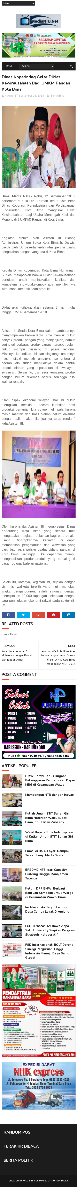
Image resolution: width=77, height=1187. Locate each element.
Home (9, 66)
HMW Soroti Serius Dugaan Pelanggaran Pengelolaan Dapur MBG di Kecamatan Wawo (50, 780)
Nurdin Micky (60, 1180)
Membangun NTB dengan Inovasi (50, 795)
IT (32, 1180)
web (25, 1180)
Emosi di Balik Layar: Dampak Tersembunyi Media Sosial (47, 853)
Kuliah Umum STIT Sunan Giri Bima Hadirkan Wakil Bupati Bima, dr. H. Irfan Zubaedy (47, 817)
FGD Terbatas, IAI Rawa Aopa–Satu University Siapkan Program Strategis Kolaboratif (50, 930)
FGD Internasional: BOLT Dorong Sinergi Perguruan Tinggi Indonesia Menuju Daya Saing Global (49, 951)
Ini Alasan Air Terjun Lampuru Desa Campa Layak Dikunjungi (47, 909)
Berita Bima (57, 96)
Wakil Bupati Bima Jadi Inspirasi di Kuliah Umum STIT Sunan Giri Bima (49, 836)
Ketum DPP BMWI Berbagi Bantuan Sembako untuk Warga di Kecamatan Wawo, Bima (49, 892)
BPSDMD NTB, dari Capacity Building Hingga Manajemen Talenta (46, 874)
